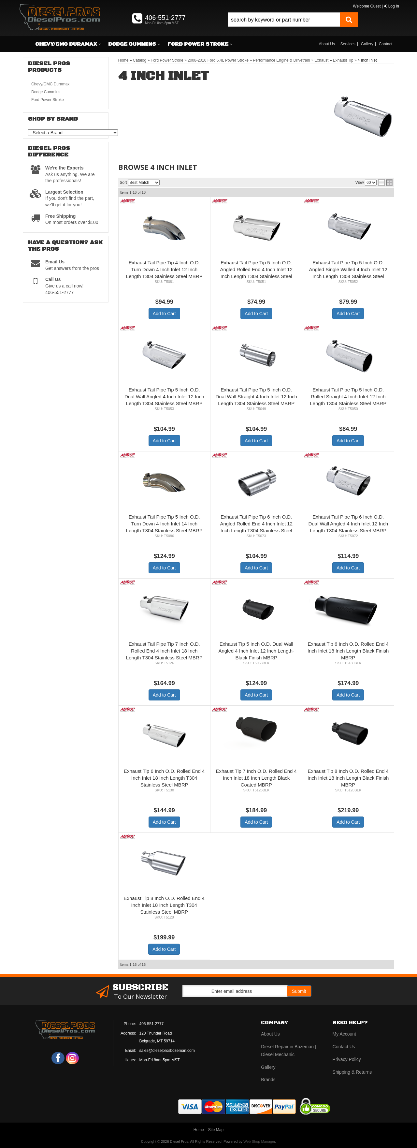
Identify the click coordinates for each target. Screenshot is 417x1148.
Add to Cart (164, 313)
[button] (293, 27)
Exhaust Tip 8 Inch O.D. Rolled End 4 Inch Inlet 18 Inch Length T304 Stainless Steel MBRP (164, 905)
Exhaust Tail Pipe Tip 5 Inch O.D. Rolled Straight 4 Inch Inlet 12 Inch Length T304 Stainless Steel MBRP (348, 396)
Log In (391, 6)
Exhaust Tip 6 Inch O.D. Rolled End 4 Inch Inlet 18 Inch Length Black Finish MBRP (348, 650)
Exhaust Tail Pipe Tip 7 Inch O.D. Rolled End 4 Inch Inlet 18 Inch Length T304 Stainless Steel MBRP (164, 650)
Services (347, 44)
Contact (385, 44)
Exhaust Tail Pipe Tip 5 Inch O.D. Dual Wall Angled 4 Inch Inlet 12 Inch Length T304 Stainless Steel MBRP (164, 396)
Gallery (367, 44)
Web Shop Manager (259, 1141)
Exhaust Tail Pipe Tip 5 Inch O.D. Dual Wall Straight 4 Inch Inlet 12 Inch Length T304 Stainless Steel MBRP (256, 396)
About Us (327, 44)
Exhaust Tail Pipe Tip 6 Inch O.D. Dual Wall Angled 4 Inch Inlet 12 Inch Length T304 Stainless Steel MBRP (348, 523)
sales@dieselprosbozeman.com (167, 1050)
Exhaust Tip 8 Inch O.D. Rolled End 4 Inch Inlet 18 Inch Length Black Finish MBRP (348, 777)
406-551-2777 (151, 1024)
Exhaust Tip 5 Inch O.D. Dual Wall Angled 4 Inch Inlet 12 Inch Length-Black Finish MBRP (256, 650)
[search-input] (284, 20)
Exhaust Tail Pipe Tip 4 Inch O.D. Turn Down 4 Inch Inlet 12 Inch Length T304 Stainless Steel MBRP (164, 269)
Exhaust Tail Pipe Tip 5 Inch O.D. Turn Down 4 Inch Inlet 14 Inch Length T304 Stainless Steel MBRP (164, 523)
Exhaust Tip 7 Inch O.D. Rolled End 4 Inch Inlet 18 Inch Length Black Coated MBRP (256, 777)
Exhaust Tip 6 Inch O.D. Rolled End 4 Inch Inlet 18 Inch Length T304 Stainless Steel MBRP (164, 777)
